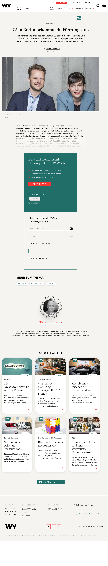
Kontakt (9, 505)
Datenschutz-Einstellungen (29, 509)
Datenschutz (28, 505)
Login (50, 250)
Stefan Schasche (53, 49)
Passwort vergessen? (40, 243)
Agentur (22, 284)
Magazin (79, 8)
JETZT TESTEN (40, 184)
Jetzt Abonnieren (88, 513)
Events (68, 8)
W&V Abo (62, 2)
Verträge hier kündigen (55, 509)
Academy (60, 8)
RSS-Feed (26, 516)
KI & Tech (52, 8)
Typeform (35, 198)
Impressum (10, 508)
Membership (37, 284)
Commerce (43, 8)
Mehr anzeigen (50, 482)
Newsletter (89, 2)
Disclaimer (10, 511)
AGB (24, 513)
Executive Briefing (19, 8)
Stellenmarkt (75, 2)
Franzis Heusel (58, 128)
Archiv (51, 284)
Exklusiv (88, 8)
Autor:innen (11, 514)
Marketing (30, 8)
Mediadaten (54, 505)
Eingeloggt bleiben (42, 258)
